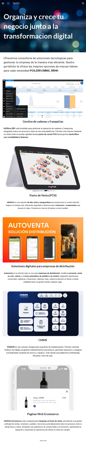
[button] (3, 3)
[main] (43, 26)
